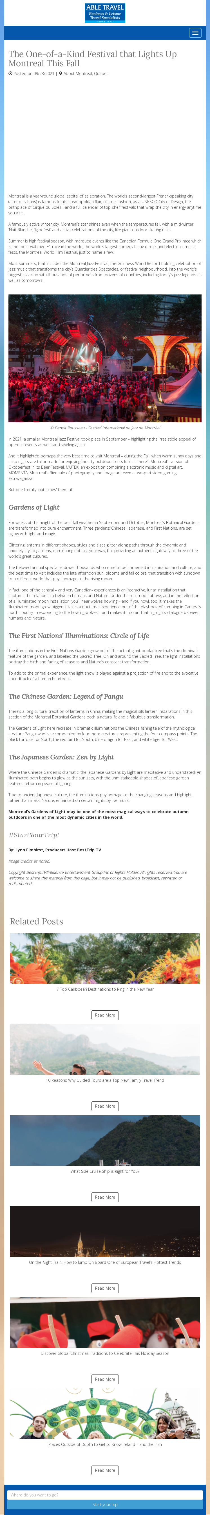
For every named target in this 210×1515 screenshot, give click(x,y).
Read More (105, 1015)
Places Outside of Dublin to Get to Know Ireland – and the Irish (105, 1417)
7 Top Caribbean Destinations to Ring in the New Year (105, 962)
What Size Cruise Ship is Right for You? (105, 1144)
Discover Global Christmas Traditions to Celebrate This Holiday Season (105, 1326)
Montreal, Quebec (92, 73)
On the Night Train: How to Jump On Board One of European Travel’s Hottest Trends (105, 1235)
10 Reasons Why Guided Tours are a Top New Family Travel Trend (105, 1053)
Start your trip (105, 1504)
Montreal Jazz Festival (60, 439)
